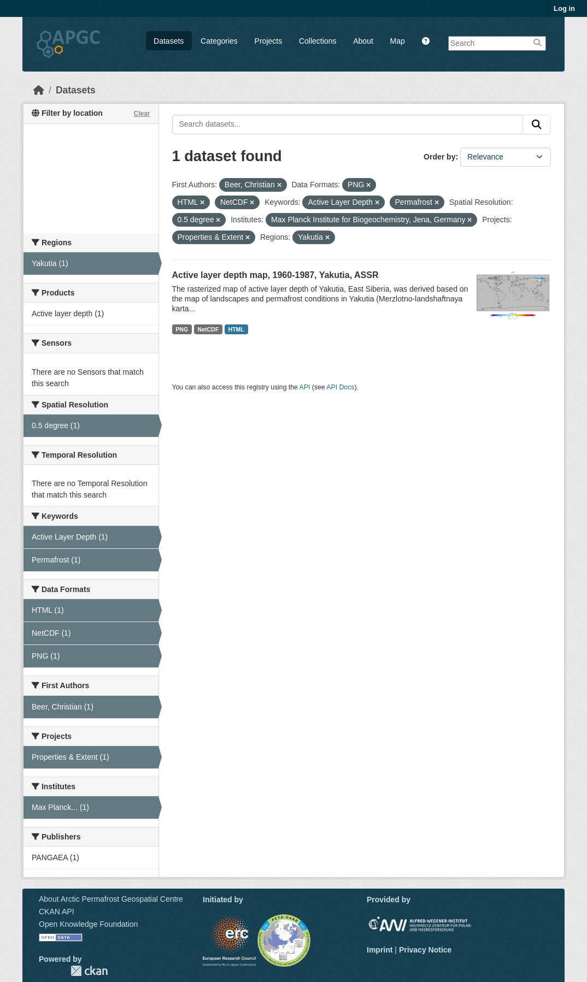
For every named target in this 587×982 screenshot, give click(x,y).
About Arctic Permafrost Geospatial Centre (111, 899)
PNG (181, 329)
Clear (141, 113)
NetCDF (208, 329)
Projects (269, 41)
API (305, 387)
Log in (564, 8)
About (363, 41)
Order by (439, 156)
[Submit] (537, 124)
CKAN (89, 971)
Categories (219, 41)
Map (397, 41)
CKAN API (56, 911)
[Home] (38, 90)
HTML (236, 329)
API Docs (340, 387)
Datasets (169, 41)
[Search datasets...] (348, 124)
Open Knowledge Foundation (88, 924)
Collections (317, 41)
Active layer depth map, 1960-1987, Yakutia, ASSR (275, 275)
